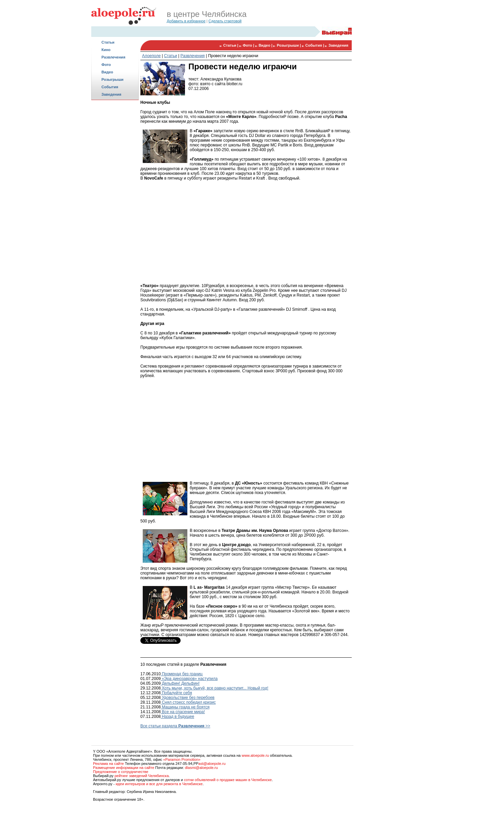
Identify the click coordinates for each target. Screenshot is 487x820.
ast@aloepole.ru (212, 764)
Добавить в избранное (186, 21)
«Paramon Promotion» (182, 759)
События (109, 87)
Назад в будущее (177, 716)
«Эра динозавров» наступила (189, 678)
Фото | (249, 45)
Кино (106, 50)
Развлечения (113, 57)
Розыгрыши (112, 79)
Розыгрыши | (289, 45)
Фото (106, 65)
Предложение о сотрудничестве (120, 772)
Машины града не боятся (185, 707)
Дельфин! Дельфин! (180, 683)
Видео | (266, 45)
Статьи (107, 42)
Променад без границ (182, 674)
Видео (107, 72)
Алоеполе (151, 55)
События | (315, 45)
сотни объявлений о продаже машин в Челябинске (228, 780)
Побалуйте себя (176, 692)
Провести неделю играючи (233, 55)
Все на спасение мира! (183, 711)
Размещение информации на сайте (123, 768)
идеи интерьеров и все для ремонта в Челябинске (159, 784)
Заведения (111, 94)
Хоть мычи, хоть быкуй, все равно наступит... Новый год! (214, 688)
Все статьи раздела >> (175, 726)
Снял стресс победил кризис (188, 702)
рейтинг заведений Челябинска (142, 776)
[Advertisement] (115, 208)
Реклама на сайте (108, 764)
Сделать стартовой (225, 21)
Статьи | (231, 45)
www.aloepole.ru (255, 755)
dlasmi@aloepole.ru (201, 768)
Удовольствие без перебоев (187, 697)
